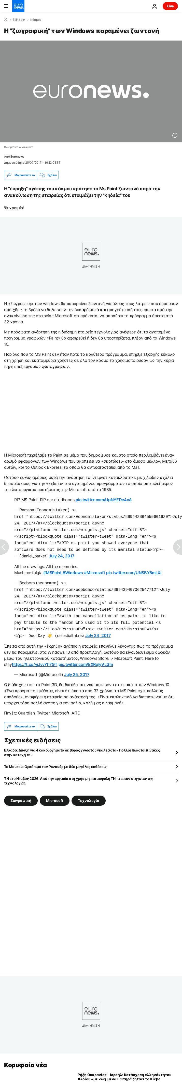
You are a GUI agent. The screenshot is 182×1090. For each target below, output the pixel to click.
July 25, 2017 (76, 665)
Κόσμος (35, 19)
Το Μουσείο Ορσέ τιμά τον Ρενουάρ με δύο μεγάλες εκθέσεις (55, 758)
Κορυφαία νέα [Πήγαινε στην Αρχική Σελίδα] (25, 1056)
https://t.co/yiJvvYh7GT (35, 655)
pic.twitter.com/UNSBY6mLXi (133, 568)
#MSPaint (52, 568)
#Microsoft (94, 568)
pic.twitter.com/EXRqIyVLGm (86, 655)
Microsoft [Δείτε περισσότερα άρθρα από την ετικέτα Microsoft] (54, 792)
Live (170, 6)
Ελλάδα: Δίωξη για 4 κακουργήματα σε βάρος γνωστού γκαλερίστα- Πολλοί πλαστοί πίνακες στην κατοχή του (82, 743)
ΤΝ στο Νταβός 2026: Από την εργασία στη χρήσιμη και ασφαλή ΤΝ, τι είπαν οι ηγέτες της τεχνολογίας (78, 772)
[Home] (5, 19)
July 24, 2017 (61, 552)
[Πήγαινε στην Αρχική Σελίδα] (18, 6)
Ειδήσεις (19, 19)
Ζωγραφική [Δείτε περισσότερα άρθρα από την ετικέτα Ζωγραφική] (20, 792)
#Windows (73, 568)
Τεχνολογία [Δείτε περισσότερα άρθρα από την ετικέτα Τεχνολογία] (88, 792)
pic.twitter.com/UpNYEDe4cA (104, 499)
